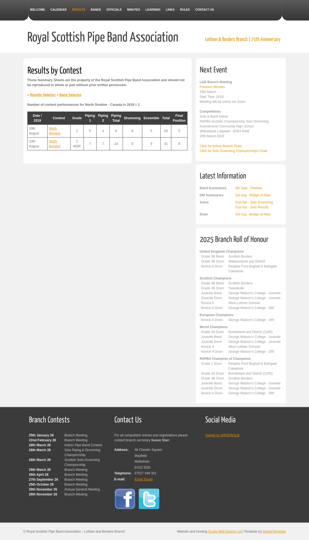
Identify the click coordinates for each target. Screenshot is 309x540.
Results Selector (43, 95)
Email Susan (144, 479)
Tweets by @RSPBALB (222, 435)
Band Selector (70, 95)
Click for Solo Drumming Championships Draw (233, 151)
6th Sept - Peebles (248, 188)
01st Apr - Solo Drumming (254, 202)
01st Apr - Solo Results (252, 207)
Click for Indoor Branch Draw (221, 146)
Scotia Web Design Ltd (224, 531)
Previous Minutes (212, 87)
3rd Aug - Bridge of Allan (253, 195)
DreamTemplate (274, 531)
